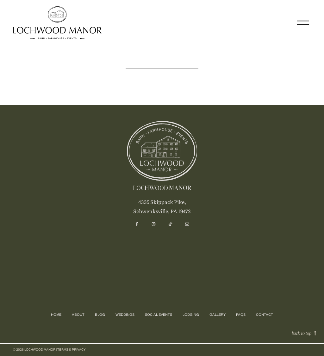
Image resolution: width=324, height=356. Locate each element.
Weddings (124, 314)
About (78, 314)
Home (56, 314)
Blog (100, 314)
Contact (264, 314)
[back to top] (315, 333)
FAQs (241, 314)
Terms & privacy (71, 349)
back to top (301, 333)
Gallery (217, 314)
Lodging (191, 314)
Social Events (158, 314)
